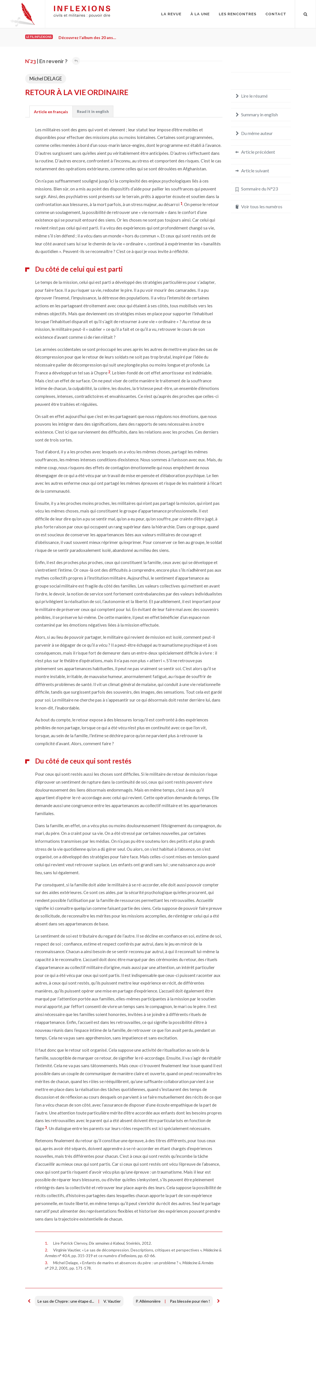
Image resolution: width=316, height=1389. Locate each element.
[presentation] (93, 111)
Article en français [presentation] (51, 111)
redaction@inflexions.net (265, 1374)
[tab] (51, 111)
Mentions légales (40, 1370)
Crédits (66, 1370)
